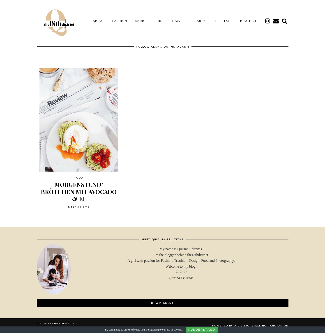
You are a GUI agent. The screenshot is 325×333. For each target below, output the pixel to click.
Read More (162, 303)
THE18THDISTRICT (61, 323)
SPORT (140, 21)
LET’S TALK (223, 21)
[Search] (285, 21)
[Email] (276, 21)
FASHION (119, 21)
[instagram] (267, 21)
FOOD (159, 21)
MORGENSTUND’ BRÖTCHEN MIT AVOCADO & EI (79, 191)
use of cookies (174, 329)
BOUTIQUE (248, 21)
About (98, 21)
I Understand (201, 329)
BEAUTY (199, 21)
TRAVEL (178, 21)
